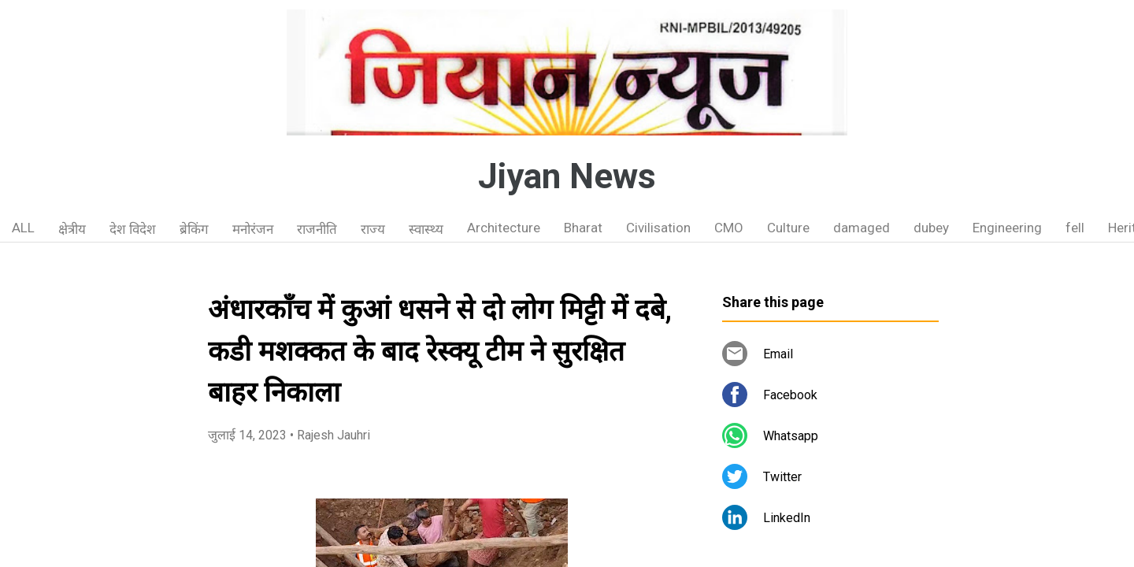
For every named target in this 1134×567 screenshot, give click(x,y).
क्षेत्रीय (72, 229)
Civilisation (658, 227)
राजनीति (317, 229)
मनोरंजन (252, 229)
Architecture (503, 227)
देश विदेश (132, 229)
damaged (861, 227)
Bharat (583, 227)
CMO (728, 227)
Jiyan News (567, 176)
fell (1074, 227)
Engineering (1007, 227)
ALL (23, 227)
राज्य (373, 229)
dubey (931, 227)
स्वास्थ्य (426, 229)
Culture (788, 227)
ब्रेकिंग (194, 229)
